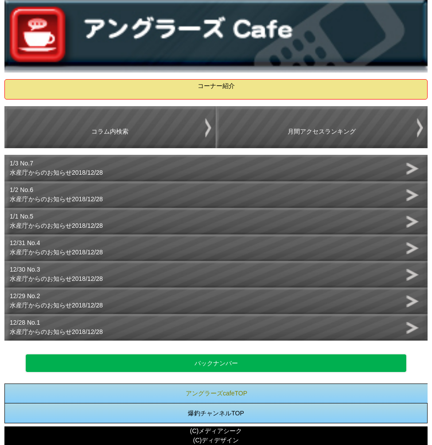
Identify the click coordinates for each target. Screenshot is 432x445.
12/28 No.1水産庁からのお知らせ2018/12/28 (56, 327)
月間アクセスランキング (322, 131)
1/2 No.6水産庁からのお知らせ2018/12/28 (56, 194)
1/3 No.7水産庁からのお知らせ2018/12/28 (56, 168)
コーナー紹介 (216, 85)
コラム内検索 (109, 131)
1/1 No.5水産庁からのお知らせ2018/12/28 (56, 221)
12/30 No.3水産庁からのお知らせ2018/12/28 (56, 274)
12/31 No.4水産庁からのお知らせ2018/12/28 (56, 247)
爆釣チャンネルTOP (216, 413)
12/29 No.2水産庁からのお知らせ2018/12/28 (56, 300)
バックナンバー (216, 363)
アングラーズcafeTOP (216, 393)
